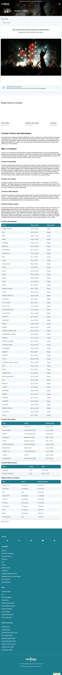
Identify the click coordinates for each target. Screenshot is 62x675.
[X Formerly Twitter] (19, 540)
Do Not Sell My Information (8, 605)
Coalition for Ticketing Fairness (9, 573)
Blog (3, 562)
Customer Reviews (6, 556)
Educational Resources (7, 614)
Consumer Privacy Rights (8, 603)
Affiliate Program (6, 567)
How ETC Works (6, 611)
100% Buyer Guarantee (7, 553)
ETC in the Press (6, 579)
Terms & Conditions (6, 597)
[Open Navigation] (59, 4)
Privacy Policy (5, 600)
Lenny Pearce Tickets (7, 649)
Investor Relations (6, 582)
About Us (4, 550)
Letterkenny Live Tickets (8, 646)
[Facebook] (7, 540)
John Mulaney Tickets (7, 635)
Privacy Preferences (7, 617)
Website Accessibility (7, 608)
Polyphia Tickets (6, 629)
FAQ (3, 594)
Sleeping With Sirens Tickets (9, 641)
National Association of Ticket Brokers (11, 576)
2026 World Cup (6, 626)
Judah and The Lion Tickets (8, 644)
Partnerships (5, 570)
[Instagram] (31, 540)
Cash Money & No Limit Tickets (9, 632)
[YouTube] (43, 540)
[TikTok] (54, 540)
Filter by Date (6, 22)
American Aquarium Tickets (8, 638)
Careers (4, 564)
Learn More (43, 88)
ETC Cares (4, 559)
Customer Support (6, 591)
